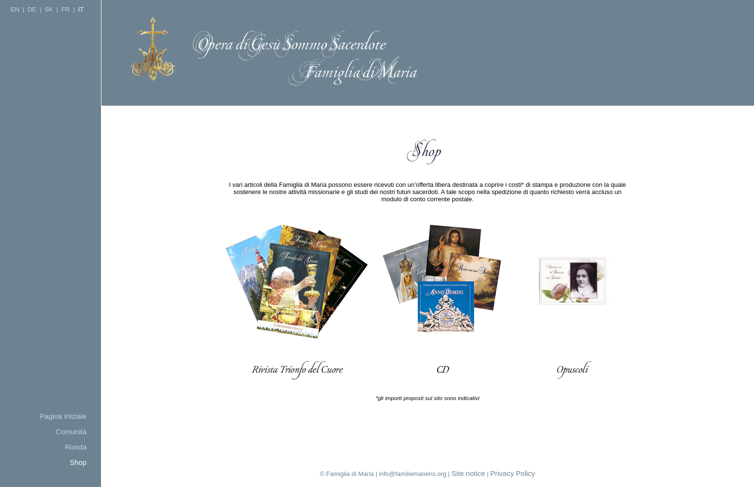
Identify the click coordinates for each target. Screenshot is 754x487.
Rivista (76, 447)
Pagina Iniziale (63, 416)
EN (15, 9)
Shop (78, 462)
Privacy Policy (512, 473)
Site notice (468, 473)
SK (49, 9)
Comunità (71, 431)
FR (66, 9)
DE (31, 9)
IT (81, 9)
